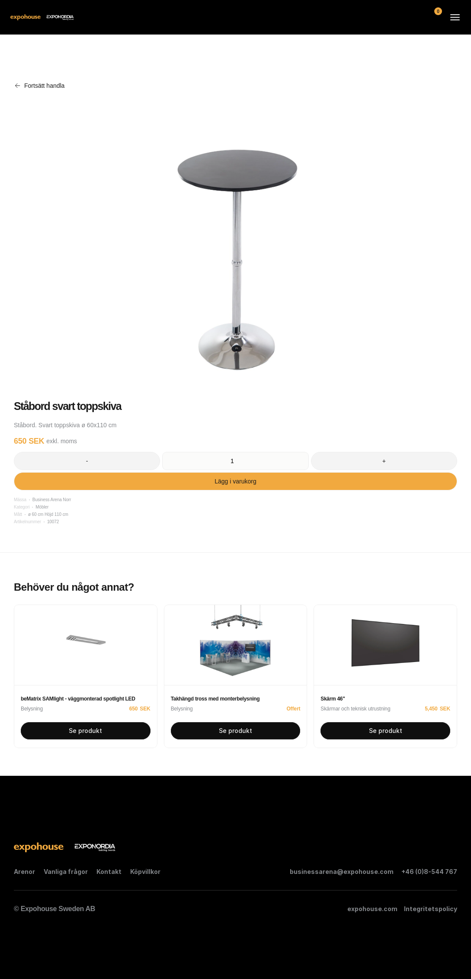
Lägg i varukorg (235, 481)
